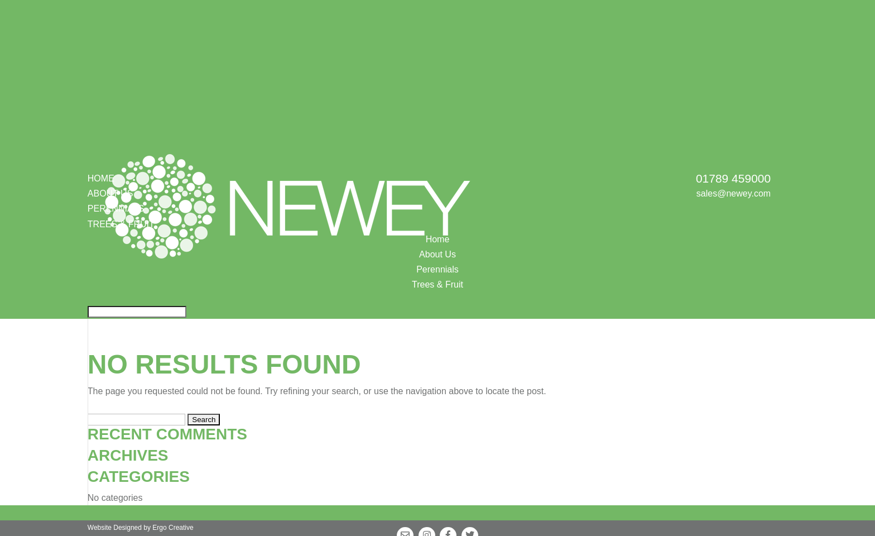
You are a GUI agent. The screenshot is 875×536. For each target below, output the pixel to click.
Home (101, 178)
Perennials (437, 269)
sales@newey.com (733, 193)
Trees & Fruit (437, 284)
